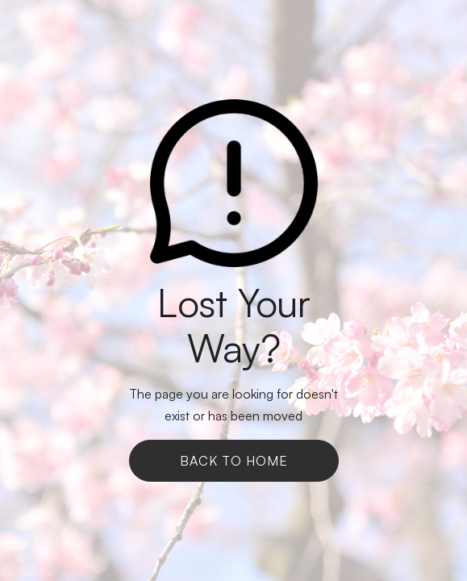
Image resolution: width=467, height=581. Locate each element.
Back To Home (234, 461)
